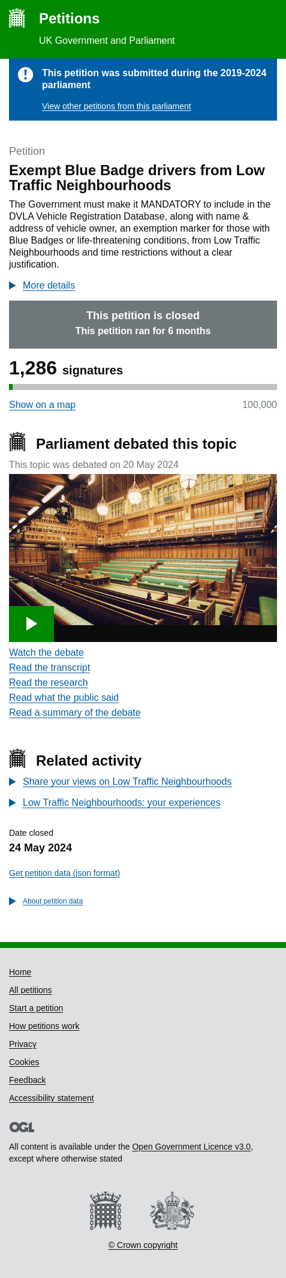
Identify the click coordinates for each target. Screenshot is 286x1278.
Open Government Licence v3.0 (191, 1146)
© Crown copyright (143, 1245)
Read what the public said (64, 697)
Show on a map (42, 405)
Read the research (48, 682)
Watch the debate (46, 652)
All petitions (30, 990)
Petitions (69, 18)
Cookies (24, 1062)
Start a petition (36, 1008)
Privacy (23, 1044)
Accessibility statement (51, 1098)
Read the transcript (49, 667)
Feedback (27, 1080)
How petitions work (44, 1026)
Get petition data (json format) (64, 873)
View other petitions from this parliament (116, 106)
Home (20, 972)
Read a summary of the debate (75, 712)
